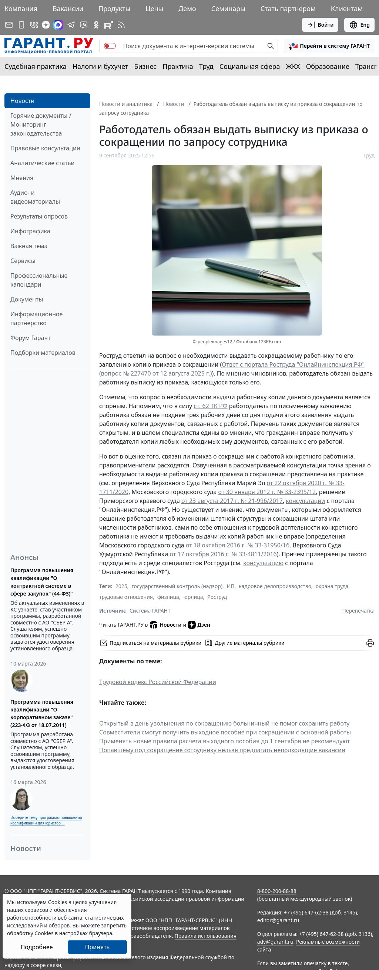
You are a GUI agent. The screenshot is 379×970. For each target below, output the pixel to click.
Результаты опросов (39, 216)
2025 (121, 586)
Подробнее (36, 947)
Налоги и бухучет (100, 66)
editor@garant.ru (278, 920)
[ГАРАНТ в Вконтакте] (34, 24)
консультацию (263, 563)
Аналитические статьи (42, 163)
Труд (206, 66)
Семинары (228, 8)
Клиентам (347, 8)
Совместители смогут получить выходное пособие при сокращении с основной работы (225, 732)
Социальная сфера (249, 66)
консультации (305, 501)
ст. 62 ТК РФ (210, 406)
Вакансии (68, 8)
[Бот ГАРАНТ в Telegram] (83, 24)
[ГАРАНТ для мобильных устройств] (21, 24)
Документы (26, 299)
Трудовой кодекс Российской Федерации (157, 682)
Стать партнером (288, 8)
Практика (177, 66)
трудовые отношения (126, 596)
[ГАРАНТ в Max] (58, 25)
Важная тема (29, 246)
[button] (329, 46)
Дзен (199, 625)
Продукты (114, 8)
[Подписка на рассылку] (8, 24)
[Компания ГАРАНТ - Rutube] (108, 24)
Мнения (21, 178)
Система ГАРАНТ (150, 610)
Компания (20, 8)
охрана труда (332, 586)
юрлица (193, 596)
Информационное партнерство (36, 318)
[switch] (110, 46)
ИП (231, 586)
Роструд (217, 596)
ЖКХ (293, 66)
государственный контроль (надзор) (177, 586)
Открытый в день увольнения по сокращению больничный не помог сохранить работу (224, 723)
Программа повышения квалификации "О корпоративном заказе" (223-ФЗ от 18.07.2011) (41, 713)
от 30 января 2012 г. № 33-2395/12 (267, 492)
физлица (168, 596)
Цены (154, 8)
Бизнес (145, 66)
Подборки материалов (43, 353)
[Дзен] (46, 25)
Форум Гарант (30, 338)
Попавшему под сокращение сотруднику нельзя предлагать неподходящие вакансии (222, 750)
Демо (187, 8)
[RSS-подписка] (121, 24)
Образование (327, 66)
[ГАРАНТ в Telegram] (71, 24)
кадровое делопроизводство (275, 586)
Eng (359, 24)
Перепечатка (358, 610)
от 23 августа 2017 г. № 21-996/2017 (232, 501)
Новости (22, 101)
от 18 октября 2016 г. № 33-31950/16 (237, 545)
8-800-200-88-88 (276, 890)
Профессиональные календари (38, 280)
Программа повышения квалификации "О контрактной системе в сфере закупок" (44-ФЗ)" (41, 582)
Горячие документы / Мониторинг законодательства (40, 124)
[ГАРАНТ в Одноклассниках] (96, 24)
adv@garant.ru (275, 941)
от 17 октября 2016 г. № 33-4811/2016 (223, 554)
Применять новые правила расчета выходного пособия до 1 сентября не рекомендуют (224, 741)
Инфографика (30, 231)
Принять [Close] (97, 947)
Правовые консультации (45, 148)
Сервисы (23, 261)
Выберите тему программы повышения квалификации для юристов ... (46, 820)
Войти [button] (320, 24)
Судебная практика (35, 66)
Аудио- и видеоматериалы (35, 197)
